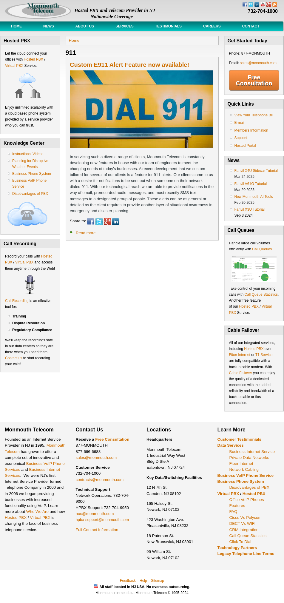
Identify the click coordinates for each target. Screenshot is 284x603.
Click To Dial (240, 541)
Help (143, 581)
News (48, 26)
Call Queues (262, 249)
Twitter (99, 221)
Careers (212, 26)
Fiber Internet (239, 355)
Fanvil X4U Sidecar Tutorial (256, 171)
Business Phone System (31, 174)
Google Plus (107, 221)
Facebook (90, 221)
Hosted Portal (245, 146)
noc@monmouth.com (95, 513)
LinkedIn (115, 221)
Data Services (230, 445)
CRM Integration (244, 530)
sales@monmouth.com (258, 63)
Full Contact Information (97, 530)
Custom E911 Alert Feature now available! (129, 64)
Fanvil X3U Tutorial (249, 209)
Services (124, 26)
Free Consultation (254, 80)
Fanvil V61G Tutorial (250, 184)
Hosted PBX (33, 59)
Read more (85, 233)
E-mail (239, 123)
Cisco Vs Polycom (245, 517)
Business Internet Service (252, 451)
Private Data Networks (249, 457)
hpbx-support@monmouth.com (102, 519)
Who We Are (38, 511)
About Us (85, 26)
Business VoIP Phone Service (245, 475)
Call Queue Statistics (261, 294)
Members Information (251, 130)
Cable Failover (240, 373)
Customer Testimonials (239, 439)
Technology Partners (237, 547)
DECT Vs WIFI (242, 523)
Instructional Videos (28, 154)
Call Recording (17, 301)
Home (16, 26)
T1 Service (263, 355)
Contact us (13, 358)
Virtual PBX (14, 66)
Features (237, 505)
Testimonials (168, 26)
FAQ (233, 511)
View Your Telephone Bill (254, 115)
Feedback (128, 581)
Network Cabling (244, 469)
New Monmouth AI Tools (253, 197)
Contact (250, 26)
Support (240, 138)
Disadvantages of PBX (30, 194)
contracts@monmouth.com (100, 479)
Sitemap (157, 581)
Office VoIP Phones (246, 499)
